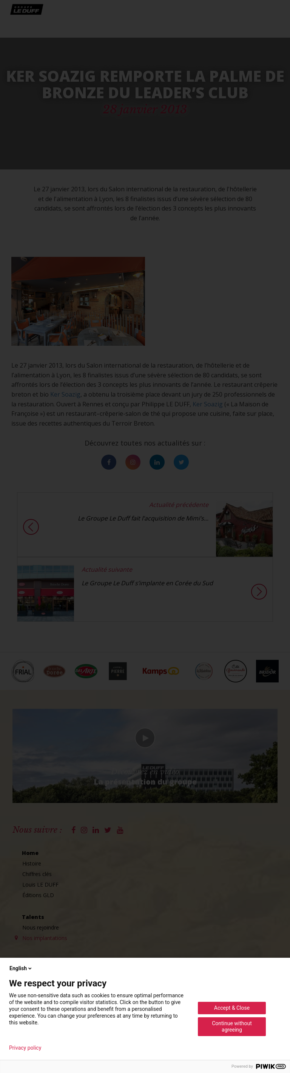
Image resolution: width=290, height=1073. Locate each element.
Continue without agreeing (232, 1026)
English (21, 968)
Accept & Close (232, 1008)
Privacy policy (25, 1048)
